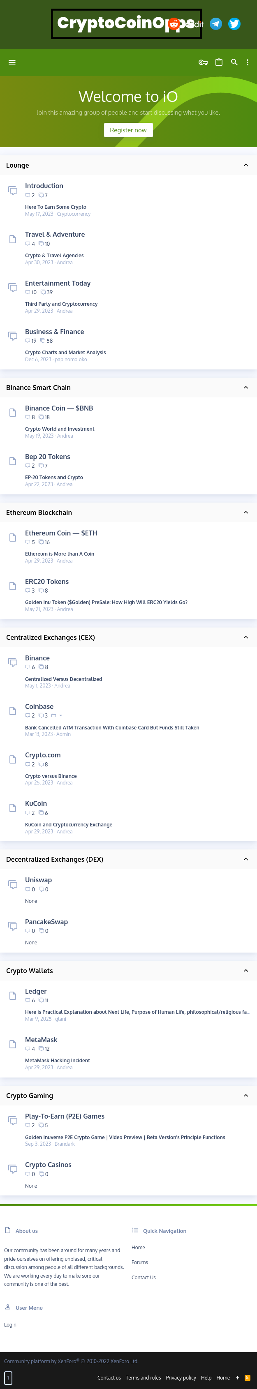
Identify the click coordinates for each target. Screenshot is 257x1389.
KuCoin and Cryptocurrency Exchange (68, 824)
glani (60, 1019)
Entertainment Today (57, 283)
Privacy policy (181, 1378)
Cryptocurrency (73, 214)
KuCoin (36, 803)
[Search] (234, 63)
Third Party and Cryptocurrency (61, 304)
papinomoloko (71, 359)
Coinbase (39, 706)
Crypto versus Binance (51, 776)
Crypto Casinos (48, 1165)
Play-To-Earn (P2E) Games (64, 1116)
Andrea (65, 262)
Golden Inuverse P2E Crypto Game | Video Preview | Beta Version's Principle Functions (125, 1137)
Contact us (144, 1277)
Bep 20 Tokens (47, 456)
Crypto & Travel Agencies (54, 255)
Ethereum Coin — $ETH (61, 533)
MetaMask (41, 1040)
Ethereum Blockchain (39, 512)
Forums (140, 1262)
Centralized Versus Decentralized (63, 679)
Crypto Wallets (29, 971)
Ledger (35, 991)
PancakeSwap (46, 922)
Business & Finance (54, 332)
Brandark (65, 1144)
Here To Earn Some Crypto (55, 207)
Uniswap (38, 880)
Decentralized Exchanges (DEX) (54, 859)
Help (206, 1378)
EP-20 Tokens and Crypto (54, 477)
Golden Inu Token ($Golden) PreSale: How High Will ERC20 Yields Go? (106, 602)
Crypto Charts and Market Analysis (65, 352)
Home (138, 1247)
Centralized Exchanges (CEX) (50, 637)
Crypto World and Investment (60, 429)
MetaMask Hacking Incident (57, 1060)
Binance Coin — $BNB (59, 408)
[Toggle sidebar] (247, 62)
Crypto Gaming (29, 1095)
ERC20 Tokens (47, 581)
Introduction (44, 186)
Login (10, 1325)
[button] (12, 62)
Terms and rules (143, 1378)
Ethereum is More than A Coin (59, 554)
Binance (37, 658)
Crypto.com (43, 755)
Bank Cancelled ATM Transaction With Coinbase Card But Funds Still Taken (112, 727)
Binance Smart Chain (38, 387)
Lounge (17, 165)
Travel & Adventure (55, 234)
